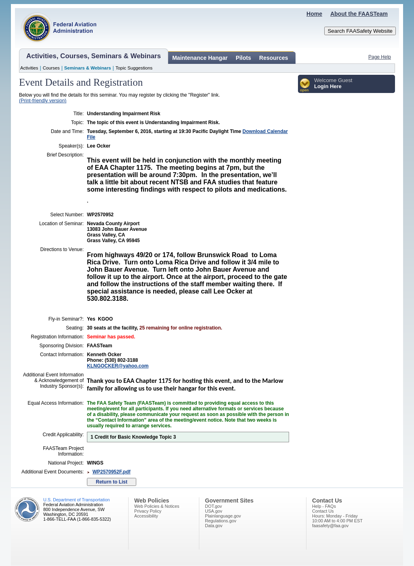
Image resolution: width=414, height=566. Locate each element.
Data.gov (213, 525)
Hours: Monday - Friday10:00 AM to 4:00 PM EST (337, 518)
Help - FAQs (324, 506)
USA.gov (213, 511)
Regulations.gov (220, 520)
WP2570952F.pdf (112, 472)
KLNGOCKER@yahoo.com (117, 366)
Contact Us (323, 511)
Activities (29, 67)
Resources (273, 58)
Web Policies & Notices (156, 506)
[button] (305, 85)
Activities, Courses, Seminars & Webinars (93, 56)
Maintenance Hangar (200, 58)
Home (314, 14)
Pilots (243, 58)
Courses (51, 67)
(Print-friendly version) (42, 100)
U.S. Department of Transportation (76, 499)
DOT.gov (213, 506)
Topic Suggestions (134, 67)
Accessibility (146, 515)
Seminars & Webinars (87, 67)
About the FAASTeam (359, 14)
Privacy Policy (147, 511)
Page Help (379, 57)
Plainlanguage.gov (223, 515)
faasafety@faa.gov (330, 525)
